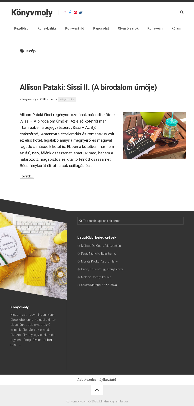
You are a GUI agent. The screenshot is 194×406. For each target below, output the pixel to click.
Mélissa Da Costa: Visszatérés (101, 258)
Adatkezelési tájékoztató (97, 394)
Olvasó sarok (137, 29)
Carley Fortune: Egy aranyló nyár (102, 282)
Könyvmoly (28, 112)
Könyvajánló (91, 29)
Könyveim (161, 29)
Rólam (179, 29)
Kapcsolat (114, 29)
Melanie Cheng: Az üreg (96, 290)
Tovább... (27, 189)
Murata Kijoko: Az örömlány (99, 274)
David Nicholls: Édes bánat (98, 266)
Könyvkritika (67, 29)
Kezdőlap (45, 29)
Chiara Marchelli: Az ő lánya (99, 298)
